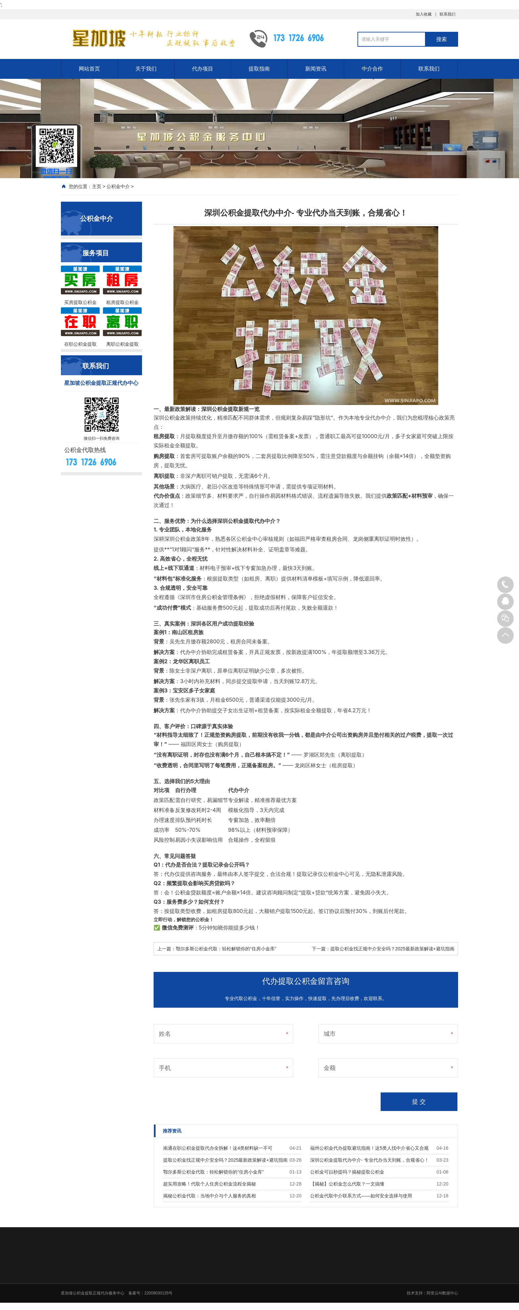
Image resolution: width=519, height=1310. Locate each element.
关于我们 (146, 69)
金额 (330, 1068)
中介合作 (372, 69)
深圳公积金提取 (219, 409)
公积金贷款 (188, 892)
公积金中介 (118, 186)
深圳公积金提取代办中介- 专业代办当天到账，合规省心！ (369, 1160)
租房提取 (164, 436)
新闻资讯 (315, 69)
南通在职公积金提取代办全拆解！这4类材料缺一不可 (217, 1148)
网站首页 (89, 69)
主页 (96, 186)
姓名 (165, 1034)
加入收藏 (424, 14)
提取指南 (259, 69)
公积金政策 (177, 417)
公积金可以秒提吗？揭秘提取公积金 (347, 1172)
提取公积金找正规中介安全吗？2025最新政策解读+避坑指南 (392, 948)
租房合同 (337, 538)
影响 (207, 839)
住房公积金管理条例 (220, 597)
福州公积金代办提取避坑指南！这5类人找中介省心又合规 (369, 1148)
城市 (330, 1034)
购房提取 (164, 456)
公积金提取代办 (246, 521)
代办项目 (202, 69)
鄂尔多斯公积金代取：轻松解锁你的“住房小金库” (226, 948)
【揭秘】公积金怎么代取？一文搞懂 (347, 1183)
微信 (167, 927)
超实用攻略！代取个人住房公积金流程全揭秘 (209, 1183)
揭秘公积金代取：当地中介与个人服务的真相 (209, 1195)
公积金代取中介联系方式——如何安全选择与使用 (361, 1195)
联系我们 (447, 14)
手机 (165, 1068)
